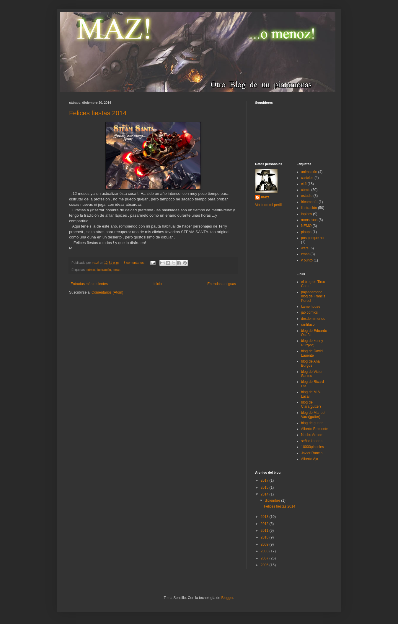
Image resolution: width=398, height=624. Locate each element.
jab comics (309, 312)
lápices (306, 214)
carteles (307, 178)
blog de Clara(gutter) (311, 404)
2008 (265, 551)
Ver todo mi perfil (268, 205)
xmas (116, 269)
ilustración (104, 269)
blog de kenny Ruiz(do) (312, 343)
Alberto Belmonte (314, 429)
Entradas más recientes (89, 284)
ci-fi (304, 184)
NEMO (306, 226)
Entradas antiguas (221, 284)
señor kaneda (312, 441)
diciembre (273, 500)
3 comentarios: (135, 262)
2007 (265, 558)
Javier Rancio (312, 453)
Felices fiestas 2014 (97, 113)
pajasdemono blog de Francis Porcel (313, 296)
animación (309, 172)
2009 (265, 544)
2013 (265, 517)
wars (305, 248)
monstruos (309, 220)
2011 (265, 530)
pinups (306, 232)
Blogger (227, 598)
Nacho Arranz (312, 435)
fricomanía (309, 202)
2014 (265, 494)
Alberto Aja (309, 459)
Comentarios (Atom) (107, 292)
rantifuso (308, 324)
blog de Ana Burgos (310, 363)
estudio (307, 196)
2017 (265, 480)
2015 (265, 487)
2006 (265, 565)
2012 (265, 524)
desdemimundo (313, 319)
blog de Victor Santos (312, 374)
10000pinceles (312, 447)
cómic (91, 269)
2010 (265, 537)
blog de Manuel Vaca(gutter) (313, 415)
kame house (310, 306)
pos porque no (312, 238)
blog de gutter (312, 423)
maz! (265, 197)
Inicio (158, 284)
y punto (307, 260)
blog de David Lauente (312, 353)
